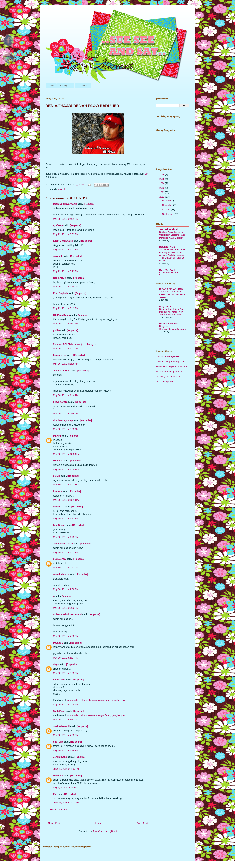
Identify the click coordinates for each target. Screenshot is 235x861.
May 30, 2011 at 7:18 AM (65, 413)
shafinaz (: (58, 506)
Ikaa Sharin (59, 525)
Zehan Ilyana (60, 757)
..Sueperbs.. (83, 86)
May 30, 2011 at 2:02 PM (65, 552)
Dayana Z (58, 642)
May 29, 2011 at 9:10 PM (65, 286)
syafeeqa (58, 225)
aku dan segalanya (63, 420)
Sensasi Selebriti (168, 229)
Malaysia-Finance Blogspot (168, 325)
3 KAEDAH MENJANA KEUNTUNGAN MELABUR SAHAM (172, 294)
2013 (162, 188)
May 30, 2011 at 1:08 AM (65, 364)
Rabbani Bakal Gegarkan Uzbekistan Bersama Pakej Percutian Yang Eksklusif (172, 235)
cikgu (56, 664)
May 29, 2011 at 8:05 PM (65, 249)
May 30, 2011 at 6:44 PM (65, 704)
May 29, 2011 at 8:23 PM (65, 271)
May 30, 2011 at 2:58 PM (65, 589)
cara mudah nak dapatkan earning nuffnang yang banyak (96, 700)
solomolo (58, 256)
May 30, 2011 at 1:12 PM (65, 518)
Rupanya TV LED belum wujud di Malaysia (74, 344)
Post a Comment (58, 809)
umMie (56, 476)
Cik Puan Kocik (61, 315)
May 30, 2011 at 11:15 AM (66, 484)
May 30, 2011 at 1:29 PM (65, 537)
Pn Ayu (57, 435)
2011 (162, 196)
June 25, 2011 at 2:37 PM (66, 769)
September (168, 214)
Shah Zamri (59, 679)
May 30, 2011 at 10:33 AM (66, 454)
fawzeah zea (59, 355)
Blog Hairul (165, 306)
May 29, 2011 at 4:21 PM (65, 219)
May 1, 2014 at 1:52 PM (65, 787)
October (166, 209)
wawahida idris (61, 574)
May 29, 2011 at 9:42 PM (65, 308)
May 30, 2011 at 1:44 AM (65, 395)
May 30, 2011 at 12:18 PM (66, 500)
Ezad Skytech (60, 293)
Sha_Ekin (58, 741)
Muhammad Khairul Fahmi (67, 614)
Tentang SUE (65, 86)
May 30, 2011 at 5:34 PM (65, 657)
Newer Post (54, 823)
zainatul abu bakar (63, 543)
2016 (162, 174)
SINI (147, 174)
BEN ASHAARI (167, 269)
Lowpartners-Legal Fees (168, 356)
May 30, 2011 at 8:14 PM (65, 750)
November (167, 205)
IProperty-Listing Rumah (168, 376)
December (167, 200)
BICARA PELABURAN (171, 289)
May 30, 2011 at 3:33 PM (65, 608)
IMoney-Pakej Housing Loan (170, 361)
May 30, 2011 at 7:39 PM (65, 735)
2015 (162, 179)
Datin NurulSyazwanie (65, 204)
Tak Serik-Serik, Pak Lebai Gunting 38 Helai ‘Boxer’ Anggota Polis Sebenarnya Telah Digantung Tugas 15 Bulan (172, 255)
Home (51, 86)
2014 (162, 183)
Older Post (142, 823)
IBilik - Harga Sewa (165, 381)
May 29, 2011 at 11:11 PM (66, 348)
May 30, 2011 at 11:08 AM (66, 469)
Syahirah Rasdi (61, 726)
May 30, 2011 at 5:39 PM (65, 673)
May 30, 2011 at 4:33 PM (65, 636)
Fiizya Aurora (60, 402)
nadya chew (59, 559)
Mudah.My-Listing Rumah (169, 371)
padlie (56, 330)
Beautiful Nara (167, 246)
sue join (62, 189)
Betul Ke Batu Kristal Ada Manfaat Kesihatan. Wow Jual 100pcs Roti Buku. (171, 312)
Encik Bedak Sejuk (63, 241)
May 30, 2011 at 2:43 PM (65, 567)
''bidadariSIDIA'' (61, 370)
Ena (55, 794)
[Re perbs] (89, 204)
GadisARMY (59, 278)
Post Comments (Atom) (105, 831)
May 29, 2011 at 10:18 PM (66, 323)
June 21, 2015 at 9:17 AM (66, 802)
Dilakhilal (58, 460)
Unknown (58, 775)
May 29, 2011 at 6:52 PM (65, 234)
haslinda (57, 491)
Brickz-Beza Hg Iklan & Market (171, 366)
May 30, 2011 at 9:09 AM (65, 429)
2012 (162, 192)
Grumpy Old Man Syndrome (172, 329)
